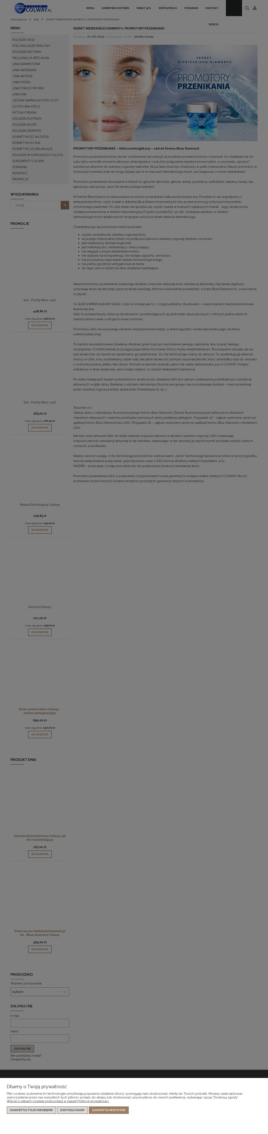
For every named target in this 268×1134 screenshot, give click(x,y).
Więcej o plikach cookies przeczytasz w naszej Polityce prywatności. (58, 1101)
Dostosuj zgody (72, 1110)
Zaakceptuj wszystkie (108, 1110)
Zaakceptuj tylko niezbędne (31, 1110)
